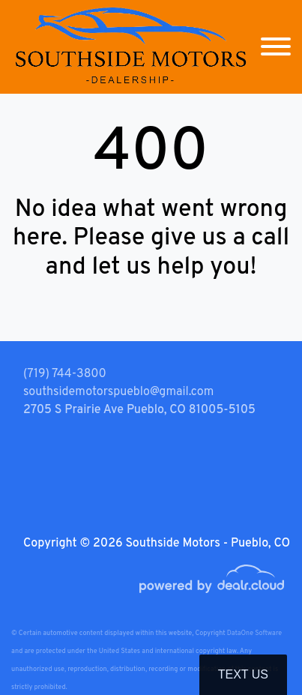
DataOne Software (254, 633)
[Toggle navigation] (276, 47)
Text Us (243, 674)
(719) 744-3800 (64, 374)
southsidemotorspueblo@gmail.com (118, 392)
